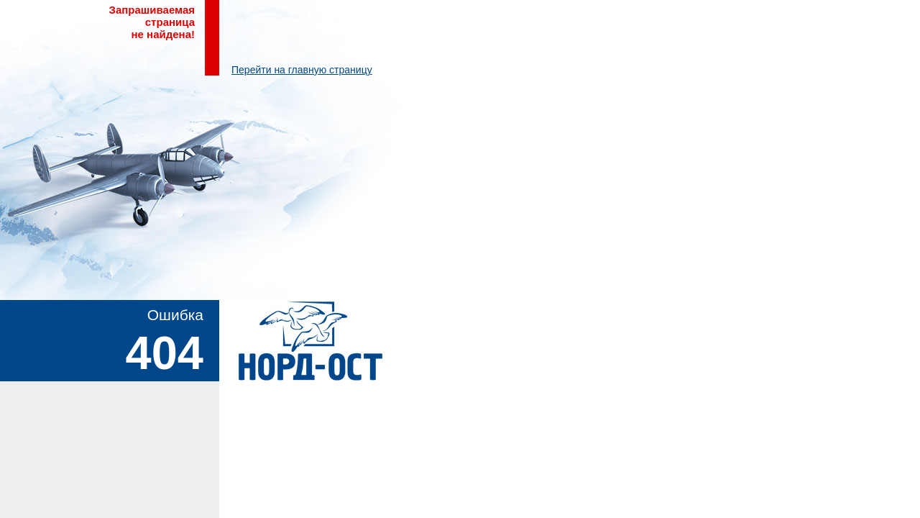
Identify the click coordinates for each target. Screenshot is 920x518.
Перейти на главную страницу (301, 70)
